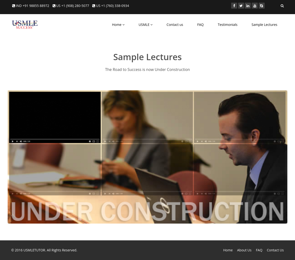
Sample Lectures (264, 24)
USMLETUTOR (34, 250)
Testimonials (227, 24)
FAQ (200, 24)
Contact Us (275, 250)
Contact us (175, 24)
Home (118, 24)
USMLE (146, 24)
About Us (244, 250)
